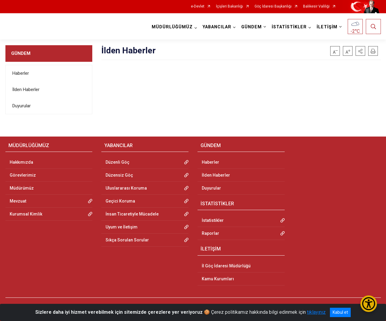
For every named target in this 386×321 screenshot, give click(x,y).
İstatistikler (213, 220)
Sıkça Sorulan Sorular (127, 240)
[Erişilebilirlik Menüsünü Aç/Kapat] (368, 303)
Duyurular (21, 106)
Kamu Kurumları (218, 278)
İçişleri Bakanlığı (229, 6)
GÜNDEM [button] (251, 27)
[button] (360, 51)
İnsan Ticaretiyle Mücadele (132, 214)
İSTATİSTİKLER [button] (289, 27)
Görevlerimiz (23, 175)
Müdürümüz (22, 188)
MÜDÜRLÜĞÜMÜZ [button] (172, 27)
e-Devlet (197, 6)
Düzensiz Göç (119, 175)
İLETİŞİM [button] (327, 27)
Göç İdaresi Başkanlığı (273, 6)
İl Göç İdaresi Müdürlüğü (226, 265)
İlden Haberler (26, 89)
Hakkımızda (21, 162)
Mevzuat (18, 201)
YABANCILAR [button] (217, 27)
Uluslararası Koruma (126, 188)
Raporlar (210, 233)
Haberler (20, 73)
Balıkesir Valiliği (316, 6)
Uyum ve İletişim (122, 227)
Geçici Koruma (120, 201)
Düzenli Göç (117, 162)
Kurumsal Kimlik (26, 214)
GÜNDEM (20, 53)
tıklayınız (316, 312)
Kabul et (340, 312)
